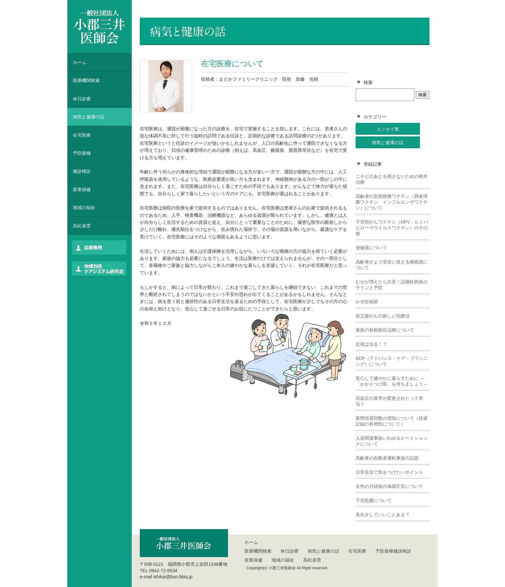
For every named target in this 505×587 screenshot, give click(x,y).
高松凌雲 (82, 225)
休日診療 (82, 98)
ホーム (79, 62)
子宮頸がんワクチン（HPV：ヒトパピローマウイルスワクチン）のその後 (392, 227)
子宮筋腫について (374, 500)
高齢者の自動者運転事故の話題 (387, 458)
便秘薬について (371, 247)
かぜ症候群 (367, 301)
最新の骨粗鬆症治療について (385, 330)
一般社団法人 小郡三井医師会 (99, 26)
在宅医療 (82, 135)
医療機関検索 (258, 551)
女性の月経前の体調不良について (389, 486)
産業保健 (82, 189)
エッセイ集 (387, 129)
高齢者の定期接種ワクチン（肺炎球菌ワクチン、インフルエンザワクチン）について (392, 202)
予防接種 (82, 153)
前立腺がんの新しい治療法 (383, 315)
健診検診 (82, 171)
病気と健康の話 (388, 142)
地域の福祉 (84, 207)
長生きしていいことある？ (383, 514)
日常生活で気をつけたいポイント (389, 472)
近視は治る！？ (371, 344)
